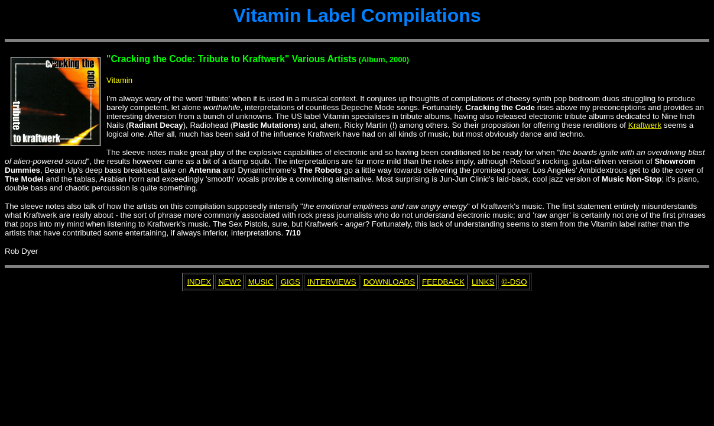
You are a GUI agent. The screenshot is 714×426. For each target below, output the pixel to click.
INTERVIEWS (331, 281)
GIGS (290, 281)
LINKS (483, 281)
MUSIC (261, 281)
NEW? (229, 281)
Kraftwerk (644, 125)
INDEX (199, 281)
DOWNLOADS (389, 281)
